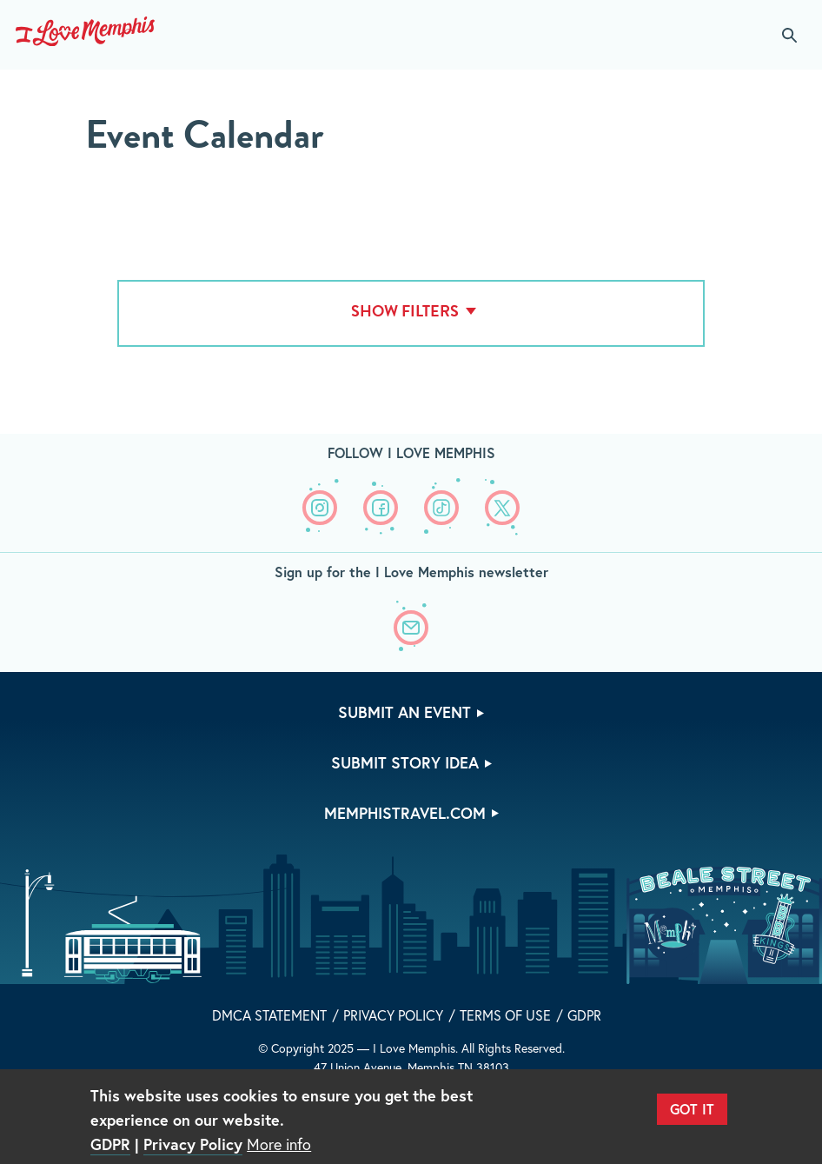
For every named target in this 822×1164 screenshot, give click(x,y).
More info (279, 1144)
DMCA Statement (269, 1015)
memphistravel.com (405, 812)
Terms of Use (505, 1015)
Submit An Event (404, 712)
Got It (692, 1109)
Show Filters (405, 311)
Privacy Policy (393, 1015)
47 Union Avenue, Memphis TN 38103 (411, 1067)
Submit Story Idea (405, 762)
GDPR (584, 1015)
